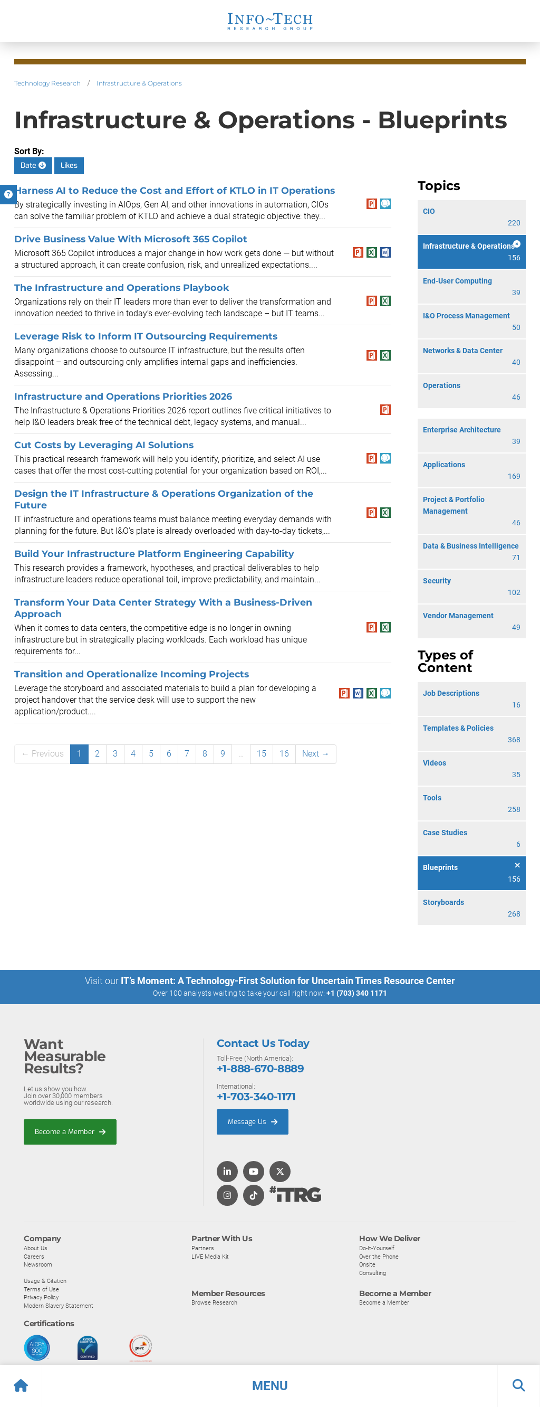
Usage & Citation (45, 1281)
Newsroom (38, 1264)
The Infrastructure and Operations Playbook (121, 287)
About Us (35, 1247)
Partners (202, 1247)
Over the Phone (379, 1256)
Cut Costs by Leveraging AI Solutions (104, 444)
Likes (69, 165)
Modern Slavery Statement (58, 1305)
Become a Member (70, 1131)
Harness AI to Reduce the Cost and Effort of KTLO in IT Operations (174, 190)
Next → (316, 754)
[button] (270, 1386)
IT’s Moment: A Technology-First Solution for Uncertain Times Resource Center (288, 980)
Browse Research (214, 1302)
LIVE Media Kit (210, 1256)
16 (284, 754)
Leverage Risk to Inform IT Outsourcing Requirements (145, 336)
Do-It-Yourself (376, 1247)
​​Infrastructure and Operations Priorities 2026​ (123, 396)
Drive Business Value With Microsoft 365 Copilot (130, 238)
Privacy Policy (41, 1297)
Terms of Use (41, 1288)
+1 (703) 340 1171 (356, 993)
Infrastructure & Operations (139, 83)
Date (33, 165)
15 (261, 754)
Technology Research (47, 83)
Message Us (252, 1121)
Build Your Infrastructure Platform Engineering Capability (154, 553)
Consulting (372, 1272)
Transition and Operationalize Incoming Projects (131, 673)
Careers (34, 1256)
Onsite (367, 1264)
